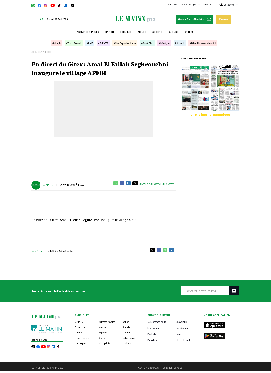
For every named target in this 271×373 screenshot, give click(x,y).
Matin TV (79, 321)
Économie (126, 32)
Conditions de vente (172, 367)
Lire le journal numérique (210, 114)
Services (209, 4)
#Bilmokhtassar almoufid (203, 43)
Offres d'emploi (184, 339)
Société (157, 32)
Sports (189, 32)
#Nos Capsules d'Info (125, 43)
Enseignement (82, 337)
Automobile (129, 337)
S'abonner (223, 19)
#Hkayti (56, 43)
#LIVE (90, 43)
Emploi (126, 332)
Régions (103, 332)
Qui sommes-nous (156, 321)
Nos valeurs (181, 321)
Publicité (172, 4)
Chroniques (80, 343)
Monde (142, 32)
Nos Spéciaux (105, 343)
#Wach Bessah (73, 43)
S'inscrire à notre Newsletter (194, 19)
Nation (109, 32)
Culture (173, 32)
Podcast (127, 343)
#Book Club (147, 43)
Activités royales (88, 32)
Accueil (36, 51)
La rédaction (182, 327)
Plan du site (153, 339)
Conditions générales (148, 367)
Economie (80, 327)
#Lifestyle (164, 43)
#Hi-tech (179, 43)
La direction (153, 327)
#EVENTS (103, 43)
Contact (180, 333)
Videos (47, 51)
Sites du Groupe (189, 4)
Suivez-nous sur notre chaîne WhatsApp (156, 184)
